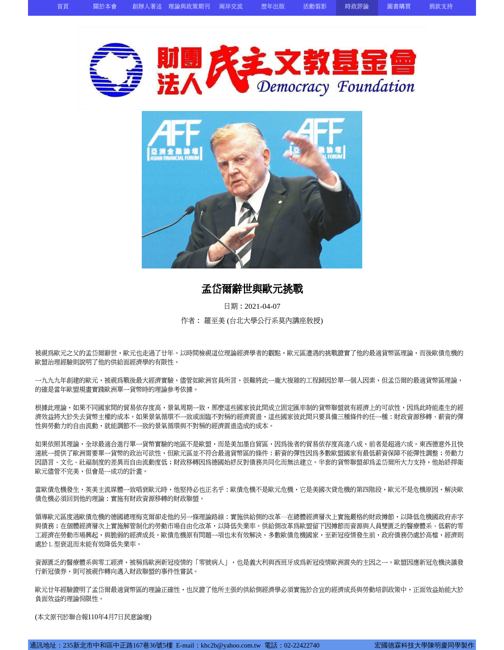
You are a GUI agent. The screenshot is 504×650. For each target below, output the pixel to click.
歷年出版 (273, 6)
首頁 (63, 6)
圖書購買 (399, 6)
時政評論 (357, 6)
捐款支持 (441, 6)
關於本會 (105, 6)
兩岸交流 (231, 6)
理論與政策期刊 (189, 6)
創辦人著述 (147, 6)
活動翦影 (315, 6)
